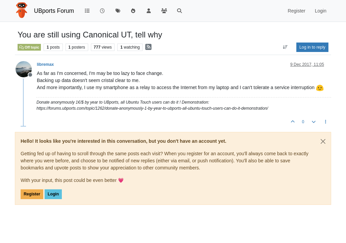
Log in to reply (312, 47)
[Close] (323, 141)
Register (32, 194)
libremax (45, 64)
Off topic (29, 47)
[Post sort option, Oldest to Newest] (285, 47)
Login (53, 194)
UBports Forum (54, 10)
